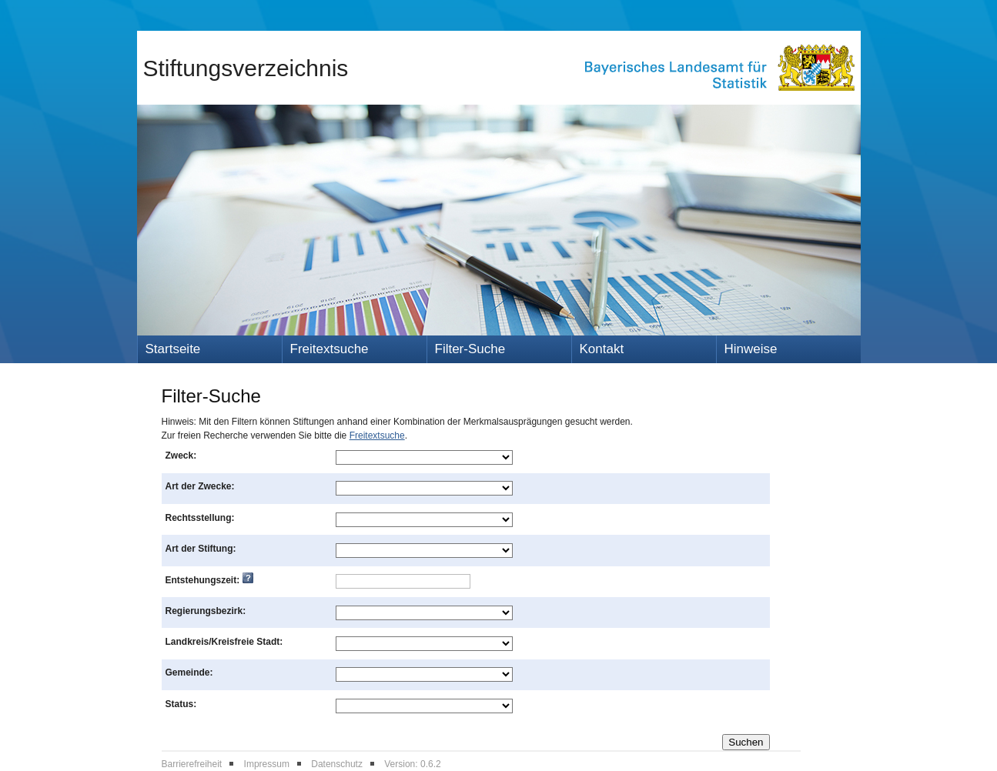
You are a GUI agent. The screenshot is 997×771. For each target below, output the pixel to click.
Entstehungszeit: (209, 580)
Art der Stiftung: (201, 548)
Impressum (266, 764)
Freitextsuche (329, 349)
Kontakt (602, 349)
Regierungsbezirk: (206, 611)
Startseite (173, 349)
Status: (181, 704)
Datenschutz (337, 764)
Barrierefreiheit (192, 764)
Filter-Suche (470, 349)
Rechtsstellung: (200, 517)
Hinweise (751, 349)
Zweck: (181, 455)
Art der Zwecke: (200, 486)
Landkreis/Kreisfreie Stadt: (224, 641)
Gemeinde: (189, 672)
